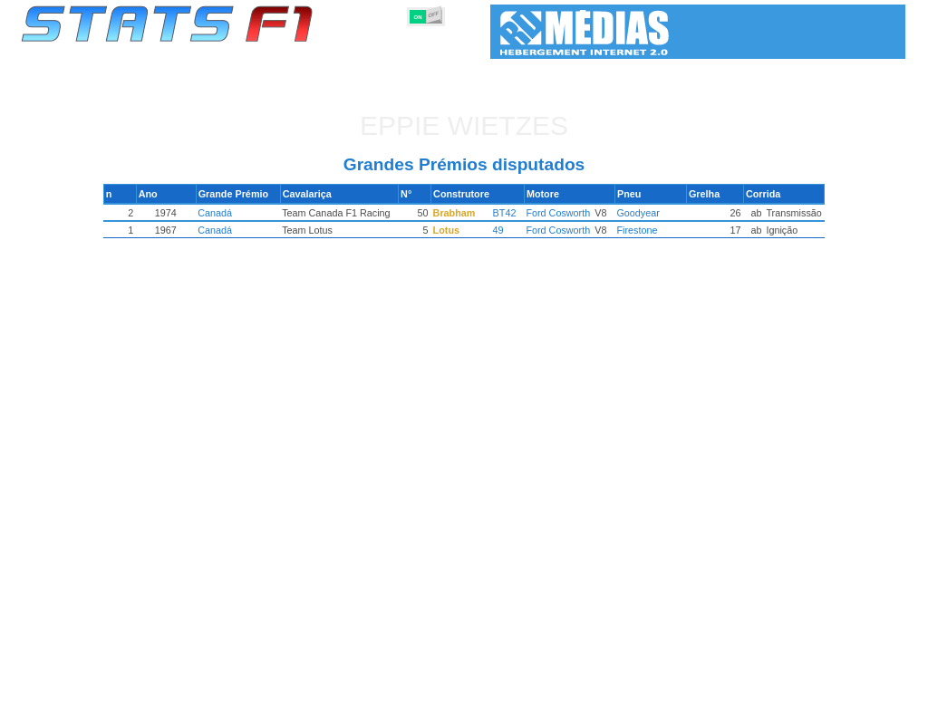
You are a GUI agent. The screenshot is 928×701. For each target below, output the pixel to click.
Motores (477, 683)
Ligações (756, 683)
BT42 (505, 212)
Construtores (405, 683)
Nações (585, 683)
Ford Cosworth (556, 212)
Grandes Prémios (254, 683)
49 (498, 230)
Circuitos (644, 683)
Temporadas (160, 683)
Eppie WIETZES (464, 125)
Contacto (871, 683)
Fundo (814, 683)
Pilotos (335, 683)
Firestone (633, 230)
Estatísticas (81, 683)
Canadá (220, 212)
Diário (700, 683)
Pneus (532, 683)
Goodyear (634, 212)
